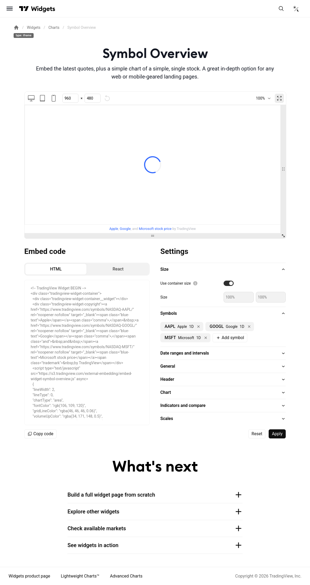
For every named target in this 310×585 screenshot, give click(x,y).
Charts (53, 27)
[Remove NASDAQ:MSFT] (205, 337)
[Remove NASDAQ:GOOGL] (249, 326)
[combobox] (263, 98)
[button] (223, 269)
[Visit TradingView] (24, 8)
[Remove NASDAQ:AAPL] (198, 326)
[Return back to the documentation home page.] (16, 27)
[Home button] (43, 9)
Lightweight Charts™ (80, 576)
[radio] (55, 269)
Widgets (34, 27)
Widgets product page (29, 576)
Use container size (175, 283)
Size (163, 297)
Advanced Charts (126, 576)
